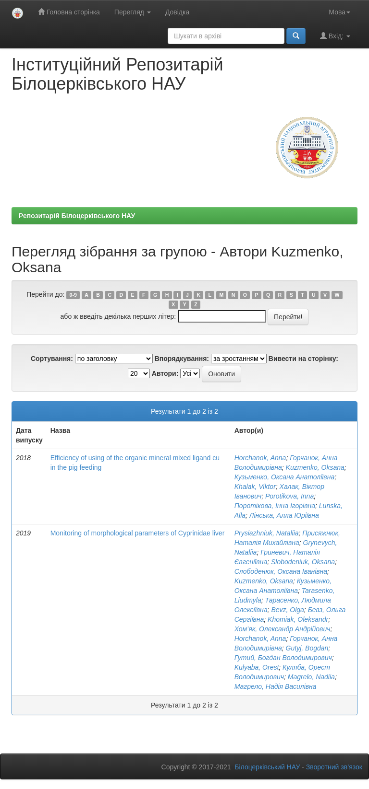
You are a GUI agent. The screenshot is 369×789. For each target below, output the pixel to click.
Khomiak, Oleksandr (298, 619)
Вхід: (335, 36)
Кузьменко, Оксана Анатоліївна (284, 477)
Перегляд (132, 12)
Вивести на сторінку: (303, 358)
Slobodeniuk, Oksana (303, 562)
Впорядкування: (182, 358)
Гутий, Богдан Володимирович (283, 657)
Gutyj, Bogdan (307, 648)
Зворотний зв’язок (334, 767)
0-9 (73, 295)
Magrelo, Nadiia (311, 677)
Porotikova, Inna (289, 496)
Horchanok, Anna (260, 458)
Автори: (165, 373)
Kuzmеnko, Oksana (315, 467)
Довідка (177, 12)
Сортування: (52, 358)
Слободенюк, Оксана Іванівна (280, 571)
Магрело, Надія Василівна (275, 686)
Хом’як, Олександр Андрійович (282, 629)
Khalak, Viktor (255, 486)
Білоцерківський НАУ (267, 767)
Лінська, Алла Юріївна (284, 515)
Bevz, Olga (287, 610)
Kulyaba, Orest (256, 667)
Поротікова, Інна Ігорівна (274, 506)
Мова (339, 12)
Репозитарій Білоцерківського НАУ (77, 216)
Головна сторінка (69, 12)
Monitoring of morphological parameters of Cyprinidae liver (137, 533)
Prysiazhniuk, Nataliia (266, 533)
